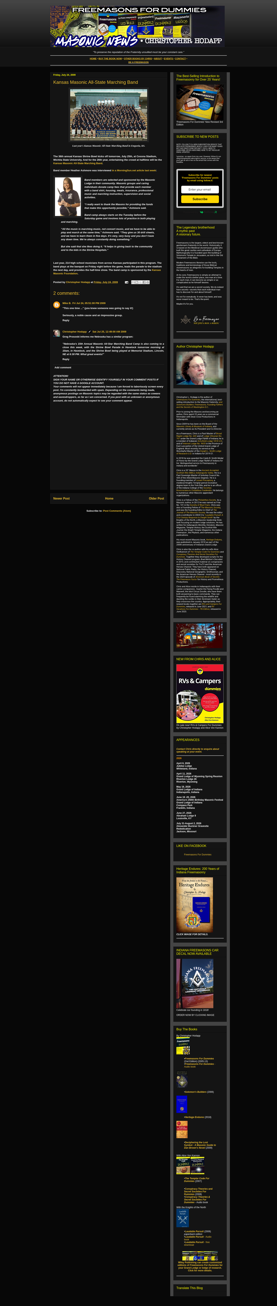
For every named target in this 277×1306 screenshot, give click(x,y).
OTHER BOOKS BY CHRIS (138, 58)
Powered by (200, 212)
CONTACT (180, 58)
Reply (66, 320)
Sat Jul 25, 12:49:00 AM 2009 (109, 331)
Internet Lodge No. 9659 (194, 443)
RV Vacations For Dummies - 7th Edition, (195, 607)
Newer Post (61, 498)
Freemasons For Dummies (188, 399)
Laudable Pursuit (194, 1231)
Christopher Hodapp (75, 331)
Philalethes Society (207, 500)
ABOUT (158, 58)
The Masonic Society (210, 507)
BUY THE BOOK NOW (110, 58)
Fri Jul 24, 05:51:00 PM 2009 (89, 303)
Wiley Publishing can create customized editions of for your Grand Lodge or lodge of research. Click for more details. (200, 1266)
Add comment (63, 367)
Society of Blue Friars (200, 505)
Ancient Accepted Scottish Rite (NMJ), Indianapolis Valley (197, 471)
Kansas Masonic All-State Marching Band (77, 163)
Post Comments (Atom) (117, 510)
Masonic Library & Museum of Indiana (194, 426)
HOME (93, 58)
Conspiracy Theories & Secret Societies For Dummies (197, 1200)
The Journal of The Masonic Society (196, 511)
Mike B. (67, 303)
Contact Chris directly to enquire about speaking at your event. (197, 750)
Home (109, 498)
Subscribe (200, 199)
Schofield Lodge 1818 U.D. (210, 441)
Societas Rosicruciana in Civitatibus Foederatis (194, 489)
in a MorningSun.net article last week (134, 170)
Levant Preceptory (204, 480)
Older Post (156, 498)
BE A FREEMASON (138, 62)
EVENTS (168, 58)
